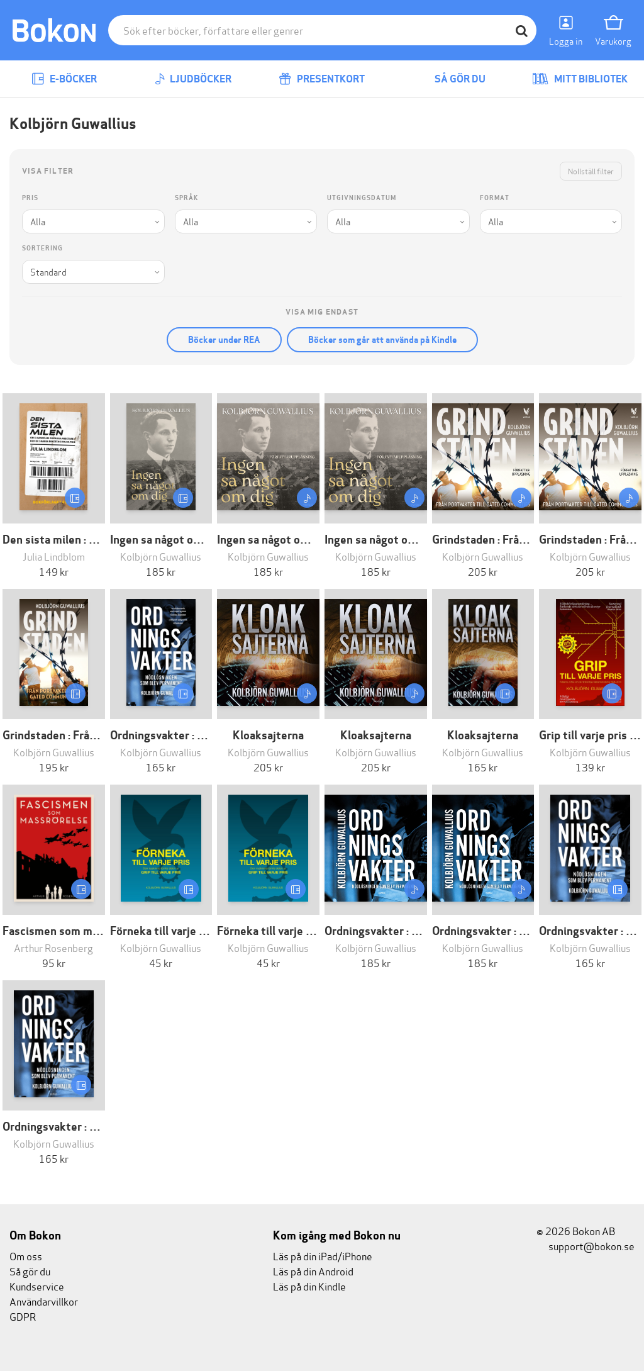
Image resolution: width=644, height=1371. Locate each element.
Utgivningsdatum (361, 198)
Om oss (25, 1255)
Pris (30, 198)
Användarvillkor (43, 1301)
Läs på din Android (313, 1270)
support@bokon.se (585, 1245)
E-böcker (64, 79)
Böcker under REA (224, 339)
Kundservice (36, 1286)
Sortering (42, 248)
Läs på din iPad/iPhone (322, 1255)
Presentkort (322, 79)
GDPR (22, 1316)
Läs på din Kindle (309, 1286)
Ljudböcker (193, 79)
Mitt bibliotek (580, 79)
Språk (186, 198)
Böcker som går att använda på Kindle (382, 339)
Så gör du (451, 79)
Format (494, 198)
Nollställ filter (591, 170)
